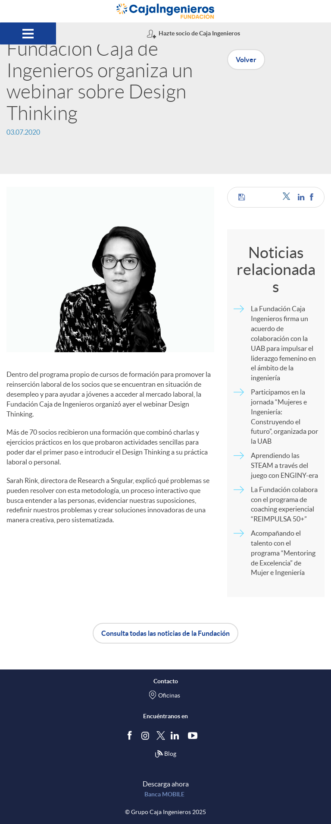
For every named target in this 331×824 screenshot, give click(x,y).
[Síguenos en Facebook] (131, 735)
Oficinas (169, 695)
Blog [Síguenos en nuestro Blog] (165, 754)
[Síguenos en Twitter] (160, 735)
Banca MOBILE (164, 794)
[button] (241, 197)
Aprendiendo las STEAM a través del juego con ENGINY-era (284, 465)
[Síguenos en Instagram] (146, 735)
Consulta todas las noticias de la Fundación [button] (165, 633)
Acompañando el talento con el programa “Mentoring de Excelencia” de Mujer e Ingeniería (283, 552)
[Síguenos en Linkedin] (177, 735)
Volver (246, 59)
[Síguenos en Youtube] (194, 735)
